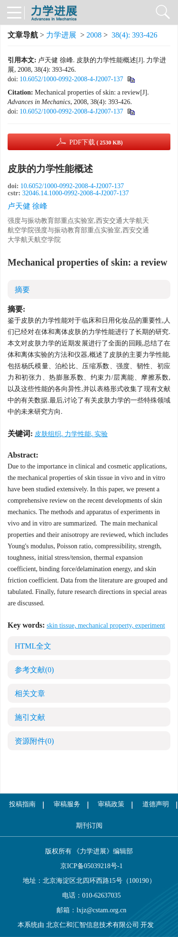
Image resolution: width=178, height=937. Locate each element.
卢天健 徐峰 (27, 206)
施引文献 (30, 717)
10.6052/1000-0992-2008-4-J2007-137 (71, 79)
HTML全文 (33, 646)
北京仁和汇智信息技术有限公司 (92, 924)
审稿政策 (111, 804)
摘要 (22, 290)
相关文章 (30, 693)
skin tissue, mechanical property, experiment (106, 625)
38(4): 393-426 (134, 35)
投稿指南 (22, 804)
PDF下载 (96, 142)
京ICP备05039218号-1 (89, 866)
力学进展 (61, 35)
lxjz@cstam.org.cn (101, 910)
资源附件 (34, 741)
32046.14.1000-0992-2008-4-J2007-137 (75, 193)
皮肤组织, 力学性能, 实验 (71, 434)
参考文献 (34, 670)
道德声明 (155, 804)
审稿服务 (67, 804)
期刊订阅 (89, 825)
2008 (94, 35)
